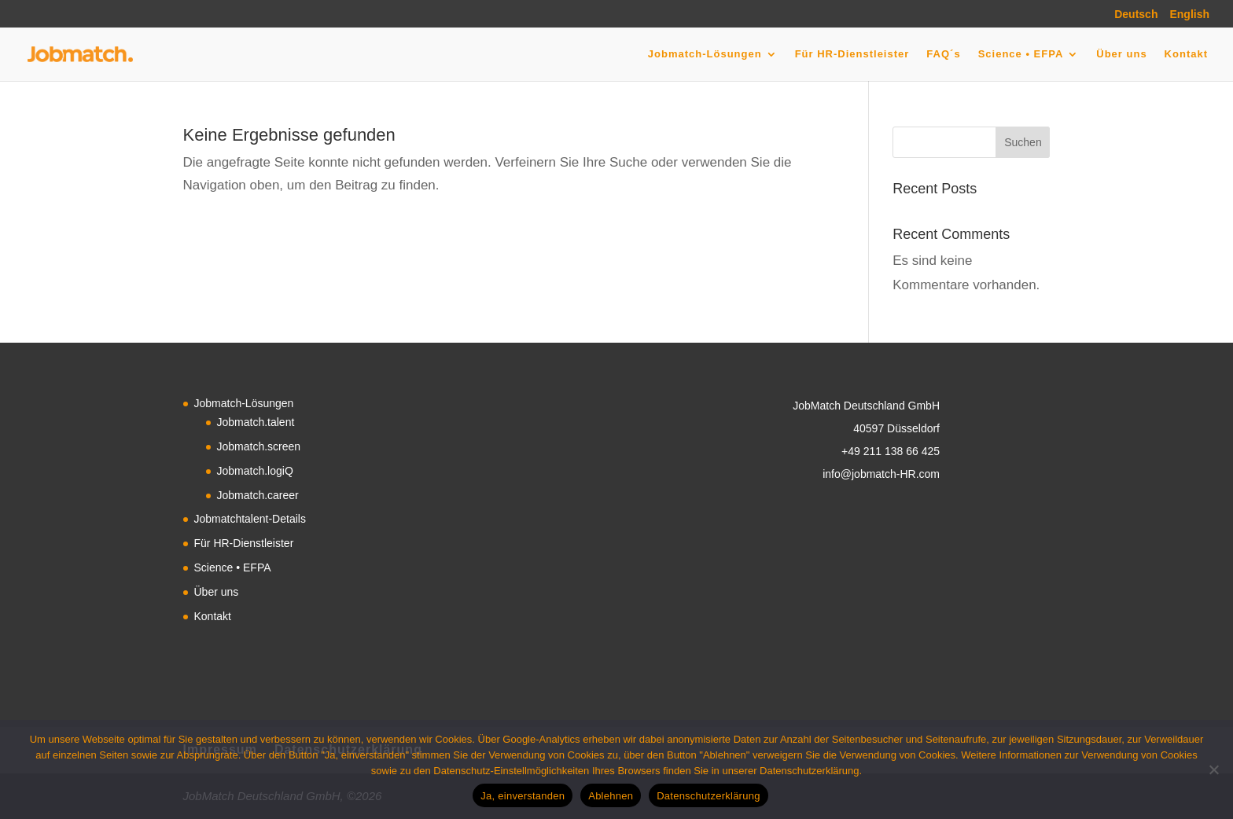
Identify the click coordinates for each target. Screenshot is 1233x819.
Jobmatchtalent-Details (250, 518)
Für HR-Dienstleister (852, 54)
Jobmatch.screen (259, 446)
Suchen (1022, 142)
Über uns (1121, 54)
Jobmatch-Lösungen (705, 54)
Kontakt (1186, 54)
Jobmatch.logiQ (255, 471)
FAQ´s (943, 54)
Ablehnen (610, 796)
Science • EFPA (1021, 54)
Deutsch (1136, 14)
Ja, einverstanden (522, 796)
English (1189, 14)
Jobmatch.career (258, 495)
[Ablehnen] (1213, 769)
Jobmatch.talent (256, 422)
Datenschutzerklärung (708, 796)
